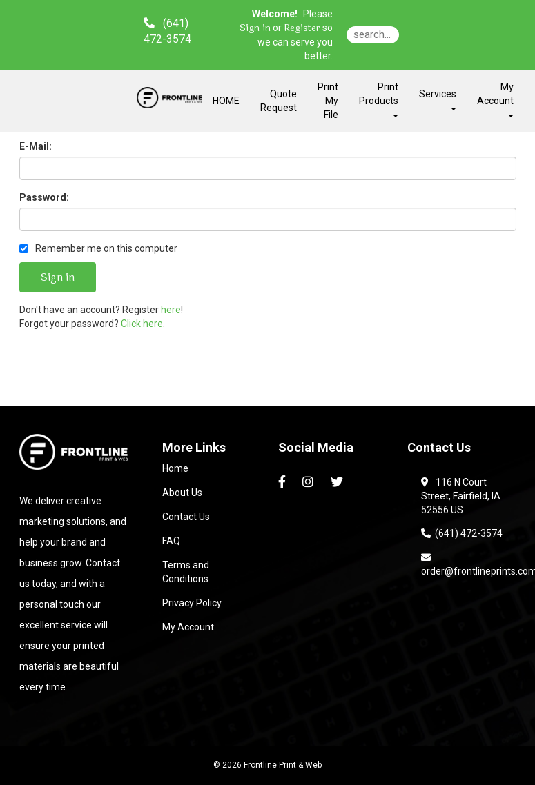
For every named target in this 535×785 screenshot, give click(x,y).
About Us (182, 492)
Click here (142, 323)
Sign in (255, 28)
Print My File (328, 100)
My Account (188, 627)
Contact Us (186, 516)
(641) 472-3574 (462, 533)
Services (437, 99)
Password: (44, 197)
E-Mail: (35, 146)
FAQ (171, 540)
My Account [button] (495, 99)
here (171, 309)
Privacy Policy (192, 602)
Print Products (378, 99)
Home (175, 468)
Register (302, 28)
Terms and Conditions (185, 571)
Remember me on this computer (98, 248)
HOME (226, 100)
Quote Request (278, 100)
